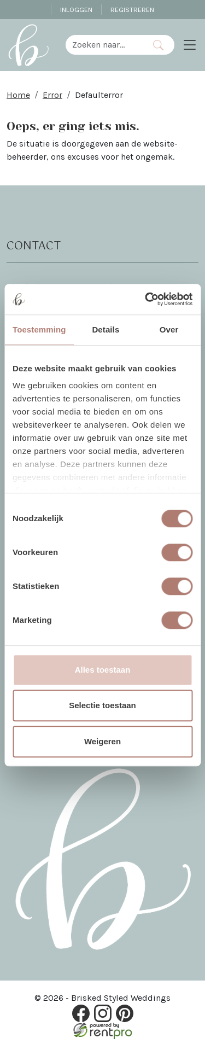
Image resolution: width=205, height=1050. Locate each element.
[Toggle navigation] (189, 45)
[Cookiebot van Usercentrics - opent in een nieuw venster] (145, 299)
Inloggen (76, 9)
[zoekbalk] (104, 45)
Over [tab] (169, 329)
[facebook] (81, 1013)
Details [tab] (105, 329)
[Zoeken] (158, 45)
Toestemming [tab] (39, 329)
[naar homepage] (28, 45)
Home (18, 95)
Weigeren (102, 741)
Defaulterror (99, 95)
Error (52, 95)
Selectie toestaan (102, 705)
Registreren (132, 9)
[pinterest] (124, 1013)
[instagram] (103, 1013)
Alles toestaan (103, 669)
